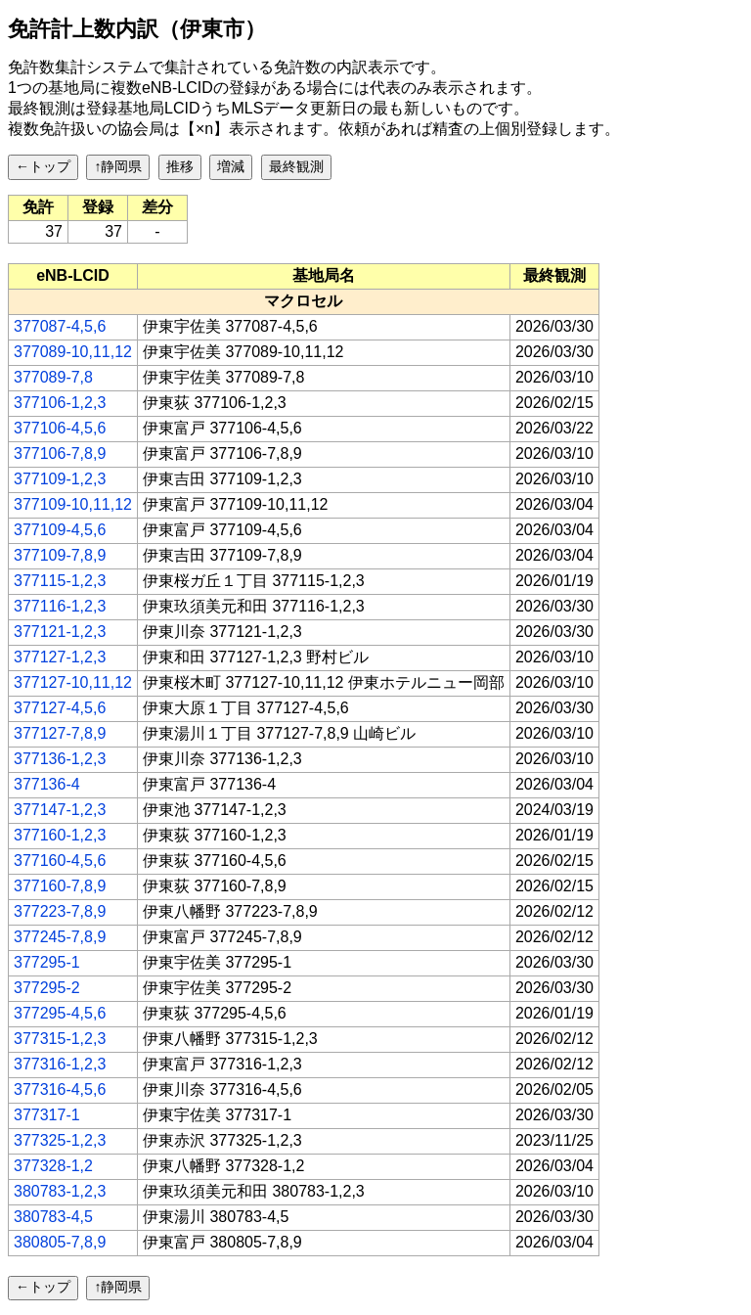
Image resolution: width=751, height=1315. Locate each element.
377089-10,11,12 (73, 351)
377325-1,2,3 (60, 1140)
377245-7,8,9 (60, 937)
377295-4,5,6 (60, 1013)
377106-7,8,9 (60, 453)
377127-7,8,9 (60, 733)
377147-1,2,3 (60, 809)
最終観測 (296, 166)
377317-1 (47, 1115)
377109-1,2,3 (60, 479)
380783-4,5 (53, 1216)
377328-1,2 (53, 1165)
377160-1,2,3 (60, 835)
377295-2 (47, 987)
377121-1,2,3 (60, 631)
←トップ (43, 166)
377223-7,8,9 (60, 911)
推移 (180, 166)
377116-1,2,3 (60, 606)
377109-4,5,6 (60, 529)
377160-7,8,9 (60, 886)
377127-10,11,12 (73, 682)
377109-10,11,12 (73, 504)
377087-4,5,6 (60, 326)
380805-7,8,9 (60, 1242)
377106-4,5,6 (60, 428)
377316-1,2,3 (60, 1064)
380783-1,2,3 (60, 1191)
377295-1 (47, 962)
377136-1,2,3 (60, 758)
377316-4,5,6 (60, 1089)
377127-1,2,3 (60, 657)
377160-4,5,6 (60, 860)
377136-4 (47, 784)
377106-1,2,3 (60, 402)
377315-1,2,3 (60, 1038)
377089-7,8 (53, 377)
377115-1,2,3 (60, 580)
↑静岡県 (118, 166)
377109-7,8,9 (60, 555)
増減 (230, 166)
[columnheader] (73, 276)
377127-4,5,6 (60, 708)
